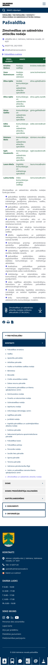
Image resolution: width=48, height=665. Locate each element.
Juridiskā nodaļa (13, 419)
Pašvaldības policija (14, 445)
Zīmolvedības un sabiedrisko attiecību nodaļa (24, 477)
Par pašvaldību (14, 336)
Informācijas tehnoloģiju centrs (19, 411)
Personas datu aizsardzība (13, 621)
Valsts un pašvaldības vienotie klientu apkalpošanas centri (21, 471)
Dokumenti (12, 506)
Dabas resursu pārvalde (16, 383)
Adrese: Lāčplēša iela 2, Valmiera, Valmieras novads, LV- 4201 (24, 559)
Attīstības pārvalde (14, 362)
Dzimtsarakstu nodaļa (15, 394)
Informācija (13, 513)
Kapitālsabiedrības (14, 498)
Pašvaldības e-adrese (13, 54)
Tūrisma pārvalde (13, 462)
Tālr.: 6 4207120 (12, 565)
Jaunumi (28, 661)
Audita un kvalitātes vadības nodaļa (20, 366)
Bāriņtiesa (11, 371)
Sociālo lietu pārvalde (15, 453)
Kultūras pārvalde (14, 430)
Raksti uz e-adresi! (13, 573)
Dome (7, 483)
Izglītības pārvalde (14, 415)
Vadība (10, 354)
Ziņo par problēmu (10, 630)
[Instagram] (4, 617)
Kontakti (4, 661)
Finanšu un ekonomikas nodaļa (19, 398)
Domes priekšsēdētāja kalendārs (21, 491)
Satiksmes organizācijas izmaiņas (43, 661)
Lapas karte (7, 626)
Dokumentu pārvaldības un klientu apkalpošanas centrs (20, 388)
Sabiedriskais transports (12, 661)
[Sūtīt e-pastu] (4, 569)
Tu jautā (20, 661)
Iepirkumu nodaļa (14, 407)
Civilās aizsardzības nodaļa (17, 379)
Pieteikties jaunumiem (36, 661)
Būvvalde (10, 375)
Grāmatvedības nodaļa (16, 402)
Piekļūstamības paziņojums (13, 638)
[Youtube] (17, 617)
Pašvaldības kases (14, 441)
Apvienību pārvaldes (15, 358)
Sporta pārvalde (13, 458)
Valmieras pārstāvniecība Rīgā (18, 466)
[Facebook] (4, 323)
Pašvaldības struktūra (15, 350)
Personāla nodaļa (14, 449)
